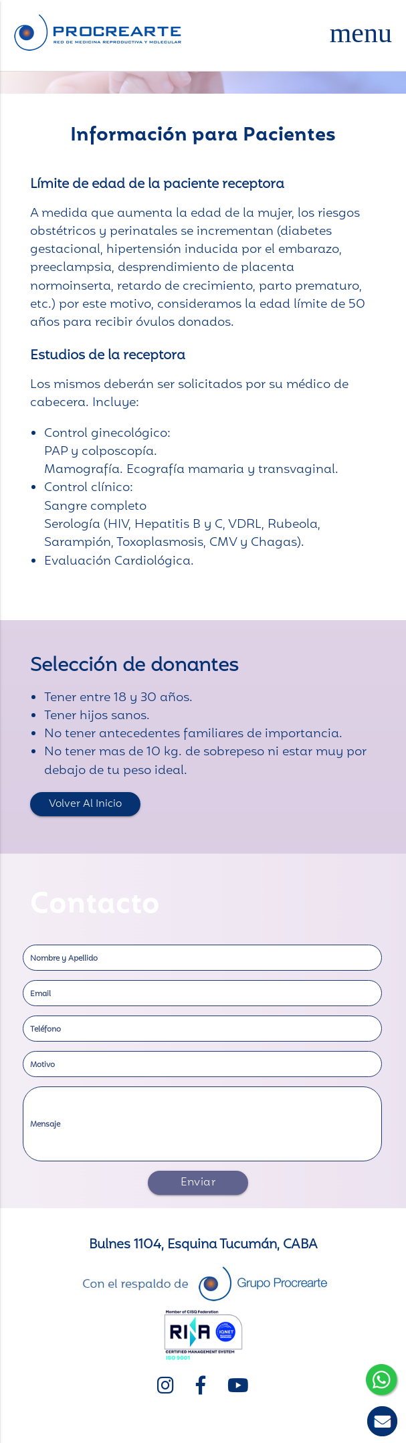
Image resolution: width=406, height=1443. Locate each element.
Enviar (198, 1182)
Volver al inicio (85, 804)
